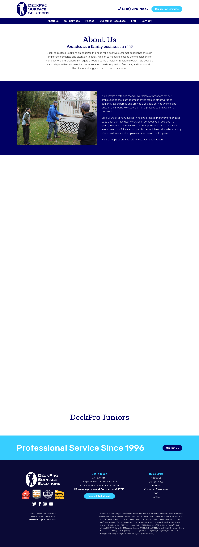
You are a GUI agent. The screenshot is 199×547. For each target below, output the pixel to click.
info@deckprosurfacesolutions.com (99, 481)
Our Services (156, 481)
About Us (156, 477)
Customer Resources (156, 489)
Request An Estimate (167, 9)
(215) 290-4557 (135, 9)
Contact (156, 497)
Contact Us (172, 448)
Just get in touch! (153, 139)
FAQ (156, 493)
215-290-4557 (99, 477)
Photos (156, 485)
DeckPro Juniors (99, 417)
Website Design (36, 520)
